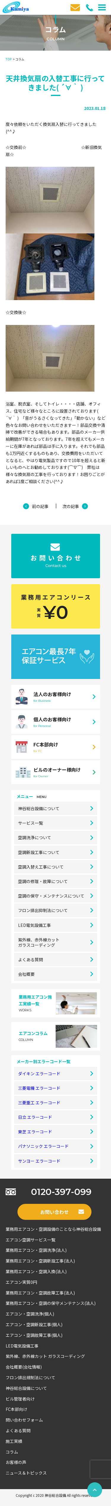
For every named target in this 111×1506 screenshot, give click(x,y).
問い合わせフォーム (24, 1420)
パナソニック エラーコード (55, 1146)
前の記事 (40, 506)
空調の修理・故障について (55, 881)
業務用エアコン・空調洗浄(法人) (36, 1250)
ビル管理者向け (20, 1399)
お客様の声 (16, 1462)
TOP (9, 59)
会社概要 (55, 974)
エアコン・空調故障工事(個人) (34, 1335)
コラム (12, 1452)
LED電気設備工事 (55, 925)
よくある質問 (55, 959)
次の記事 (70, 506)
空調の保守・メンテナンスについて (55, 896)
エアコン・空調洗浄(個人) (30, 1314)
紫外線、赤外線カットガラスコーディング (55, 942)
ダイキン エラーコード (55, 1073)
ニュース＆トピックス (26, 1473)
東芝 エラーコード (55, 1132)
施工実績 (14, 1441)
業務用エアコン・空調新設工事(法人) (40, 1261)
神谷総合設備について (55, 808)
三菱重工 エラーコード (55, 1103)
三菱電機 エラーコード (55, 1088)
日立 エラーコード (55, 1117)
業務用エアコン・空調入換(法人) (36, 1271)
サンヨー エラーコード (55, 1161)
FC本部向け (16, 1409)
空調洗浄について (55, 837)
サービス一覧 (55, 823)
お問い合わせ (62, 1211)
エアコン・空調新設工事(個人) (34, 1324)
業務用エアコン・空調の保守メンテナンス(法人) (51, 1303)
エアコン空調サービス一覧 (30, 1240)
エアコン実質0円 (21, 1282)
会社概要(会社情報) (24, 1367)
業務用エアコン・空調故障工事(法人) (40, 1293)
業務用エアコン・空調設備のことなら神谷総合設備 (53, 1229)
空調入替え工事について (55, 867)
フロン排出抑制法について (55, 910)
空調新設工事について (55, 852)
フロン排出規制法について (30, 1377)
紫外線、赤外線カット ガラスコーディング (45, 1356)
